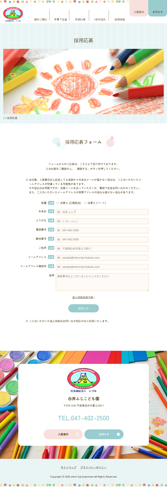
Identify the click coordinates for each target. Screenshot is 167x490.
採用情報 (120, 19)
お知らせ (104, 437)
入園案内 (139, 12)
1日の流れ (100, 19)
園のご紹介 (40, 19)
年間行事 (80, 19)
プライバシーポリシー (93, 471)
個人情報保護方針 (83, 300)
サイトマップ (68, 471)
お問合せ (157, 12)
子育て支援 (60, 19)
